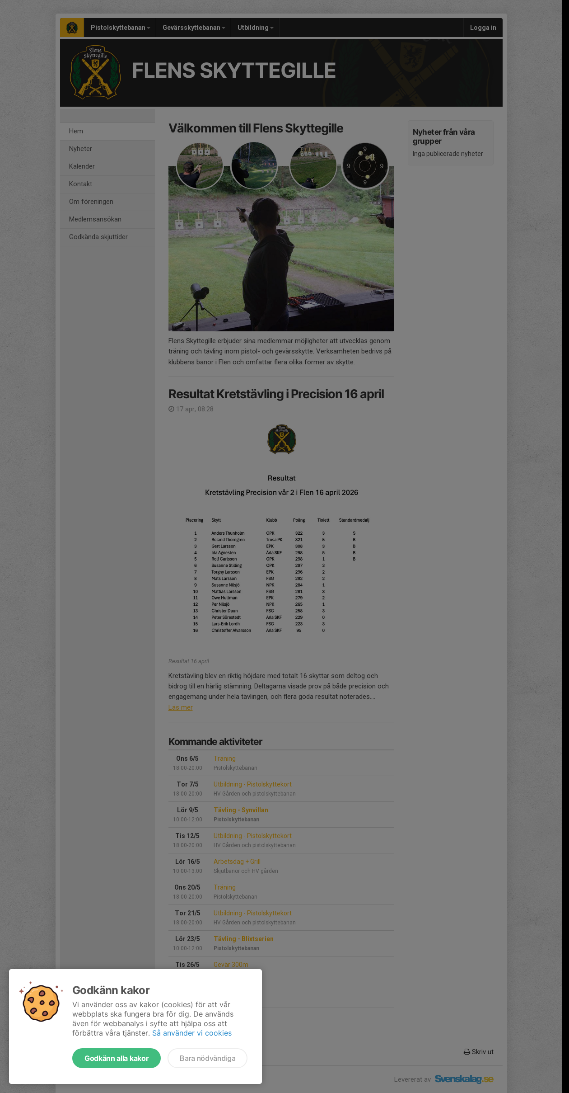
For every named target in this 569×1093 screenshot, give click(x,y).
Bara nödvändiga (207, 1058)
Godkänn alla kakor (116, 1058)
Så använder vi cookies (192, 1032)
